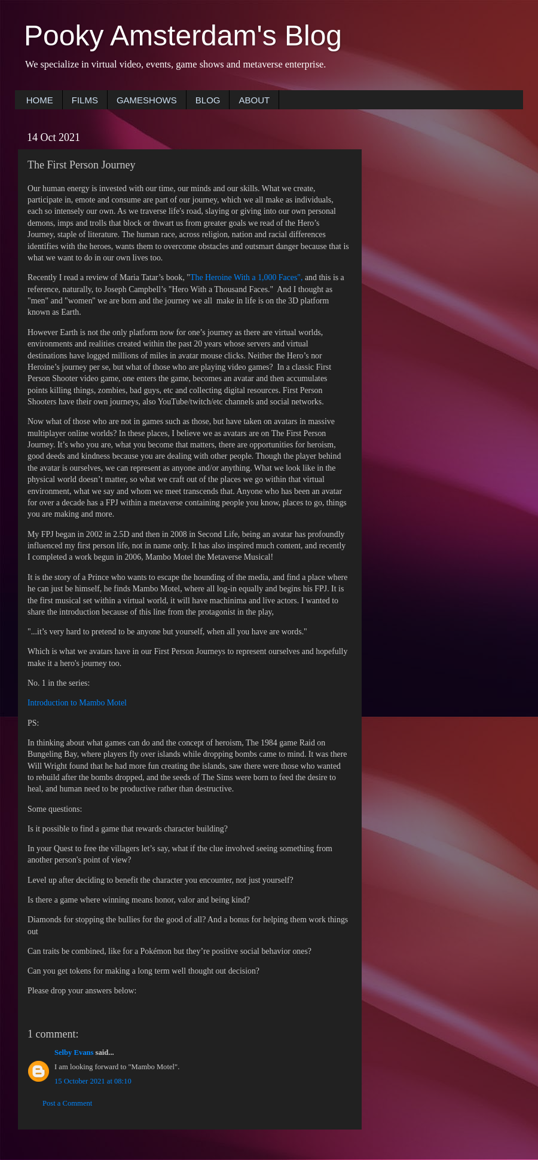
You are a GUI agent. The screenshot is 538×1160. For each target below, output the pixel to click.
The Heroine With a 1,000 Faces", (246, 277)
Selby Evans (73, 1052)
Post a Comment (67, 1103)
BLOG (208, 100)
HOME (39, 100)
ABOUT (254, 100)
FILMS (85, 100)
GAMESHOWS (147, 100)
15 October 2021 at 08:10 (93, 1081)
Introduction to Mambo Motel (77, 702)
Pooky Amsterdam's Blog (183, 35)
